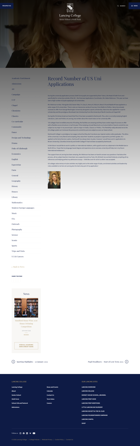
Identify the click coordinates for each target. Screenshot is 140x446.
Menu (136, 6)
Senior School (16, 395)
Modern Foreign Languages (23, 208)
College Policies (34, 440)
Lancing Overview (88, 387)
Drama (14, 143)
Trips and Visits (18, 251)
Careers (49, 403)
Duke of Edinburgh (19, 148)
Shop (84, 423)
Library (15, 197)
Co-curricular (17, 121)
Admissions (16, 83)
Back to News (18, 266)
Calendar (50, 391)
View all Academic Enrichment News (26, 346)
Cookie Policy (59, 440)
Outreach (15, 224)
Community (17, 127)
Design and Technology (21, 137)
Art (13, 89)
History (15, 186)
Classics (15, 116)
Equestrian (16, 164)
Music (14, 213)
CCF (13, 100)
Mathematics (17, 202)
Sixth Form (15, 399)
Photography (17, 229)
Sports (14, 245)
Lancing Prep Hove (89, 399)
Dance (14, 132)
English (15, 159)
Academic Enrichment (21, 78)
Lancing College (17, 387)
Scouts (14, 240)
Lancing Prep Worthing (91, 403)
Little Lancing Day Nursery (92, 407)
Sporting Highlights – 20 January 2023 (32, 362)
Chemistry (16, 110)
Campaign (16, 94)
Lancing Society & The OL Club (93, 411)
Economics (16, 154)
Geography (16, 181)
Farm (14, 170)
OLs (13, 218)
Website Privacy (47, 440)
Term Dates (50, 399)
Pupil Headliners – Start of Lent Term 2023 (105, 362)
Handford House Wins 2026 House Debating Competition (26, 323)
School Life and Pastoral (20, 403)
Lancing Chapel (88, 419)
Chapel (14, 105)
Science (15, 235)
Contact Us (50, 395)
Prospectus (6, 6)
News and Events (52, 387)
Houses (15, 191)
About (14, 391)
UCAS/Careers (18, 256)
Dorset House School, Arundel (94, 395)
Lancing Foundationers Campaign (95, 415)
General (15, 175)
